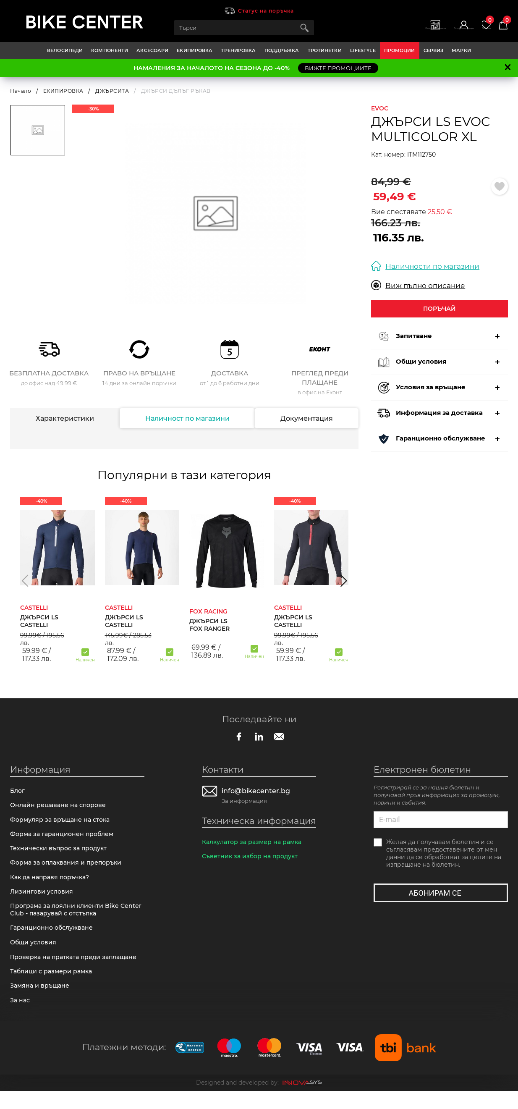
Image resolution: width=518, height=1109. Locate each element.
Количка (500, 24)
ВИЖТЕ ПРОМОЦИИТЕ (338, 68)
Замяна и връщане (41, 1002)
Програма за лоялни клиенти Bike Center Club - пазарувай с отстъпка (68, 920)
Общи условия (34, 955)
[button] (25, 581)
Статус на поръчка (266, 11)
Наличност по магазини (187, 418)
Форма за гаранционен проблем (64, 838)
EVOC (379, 108)
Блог (18, 792)
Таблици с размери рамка (53, 987)
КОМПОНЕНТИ (109, 50)
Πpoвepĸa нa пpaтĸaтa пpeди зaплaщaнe (77, 971)
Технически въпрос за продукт (61, 854)
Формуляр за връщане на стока (62, 823)
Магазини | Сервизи (393, 32)
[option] (215, 214)
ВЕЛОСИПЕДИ (65, 50)
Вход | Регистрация (440, 32)
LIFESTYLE (363, 50)
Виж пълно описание (418, 285)
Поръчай (439, 308)
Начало (20, 91)
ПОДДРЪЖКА (281, 50)
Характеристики (64, 418)
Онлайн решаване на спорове (60, 807)
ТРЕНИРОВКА (238, 50)
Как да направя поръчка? (52, 885)
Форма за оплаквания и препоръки (69, 869)
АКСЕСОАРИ (152, 50)
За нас (20, 1018)
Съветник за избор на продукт (252, 859)
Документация (307, 418)
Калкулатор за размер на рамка (255, 843)
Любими (475, 24)
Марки (461, 50)
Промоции (399, 50)
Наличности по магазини (425, 266)
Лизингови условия (43, 901)
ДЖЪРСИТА (112, 91)
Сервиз (434, 50)
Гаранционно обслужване (54, 940)
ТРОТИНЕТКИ (325, 50)
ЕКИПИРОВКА (194, 50)
